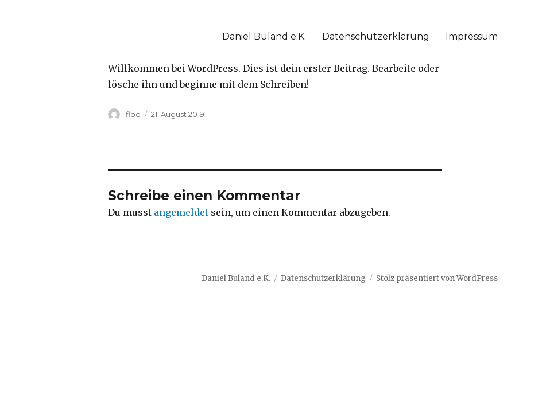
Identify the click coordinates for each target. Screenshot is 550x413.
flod (133, 114)
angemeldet (181, 212)
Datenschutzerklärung (375, 36)
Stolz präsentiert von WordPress (437, 278)
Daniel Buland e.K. (264, 36)
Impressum (472, 36)
